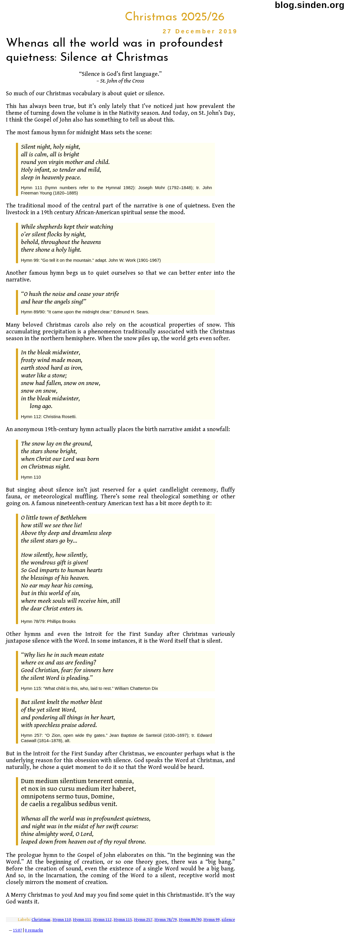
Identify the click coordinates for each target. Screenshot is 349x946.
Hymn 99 (211, 919)
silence (228, 919)
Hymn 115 (123, 919)
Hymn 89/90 (190, 919)
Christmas (41, 919)
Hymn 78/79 (165, 919)
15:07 (17, 930)
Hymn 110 (62, 919)
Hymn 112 (102, 919)
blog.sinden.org (310, 5)
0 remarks (34, 930)
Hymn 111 (82, 919)
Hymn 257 (143, 919)
